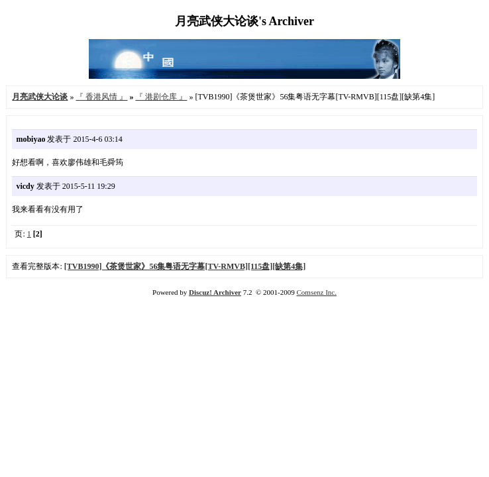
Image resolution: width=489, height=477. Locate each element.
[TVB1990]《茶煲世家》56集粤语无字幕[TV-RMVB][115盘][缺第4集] (184, 266)
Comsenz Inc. (316, 292)
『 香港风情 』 (101, 96)
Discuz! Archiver (215, 292)
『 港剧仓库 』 (161, 96)
